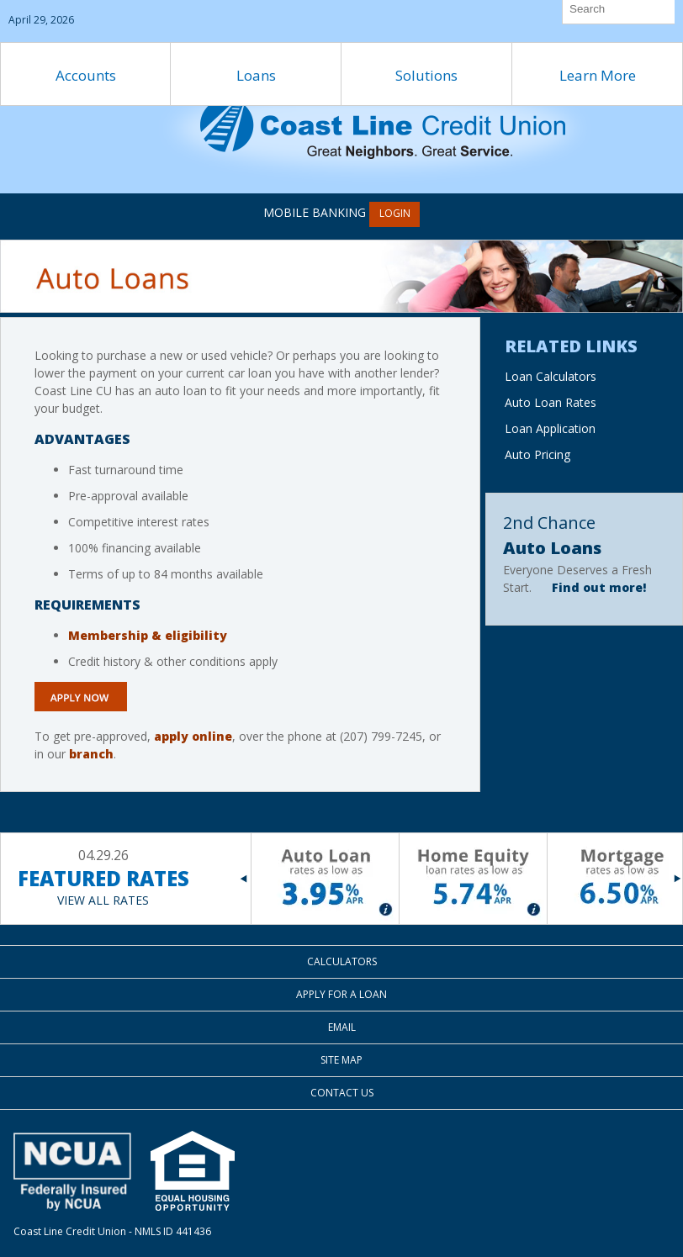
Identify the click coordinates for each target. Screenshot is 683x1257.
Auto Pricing (537, 454)
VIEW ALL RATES (103, 900)
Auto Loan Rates (550, 402)
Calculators (342, 961)
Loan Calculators (550, 376)
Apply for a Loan (341, 994)
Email (342, 1027)
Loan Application (550, 428)
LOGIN (394, 213)
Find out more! (599, 587)
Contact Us (341, 1092)
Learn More (597, 75)
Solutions (426, 75)
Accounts (86, 75)
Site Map (341, 1060)
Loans (256, 75)
